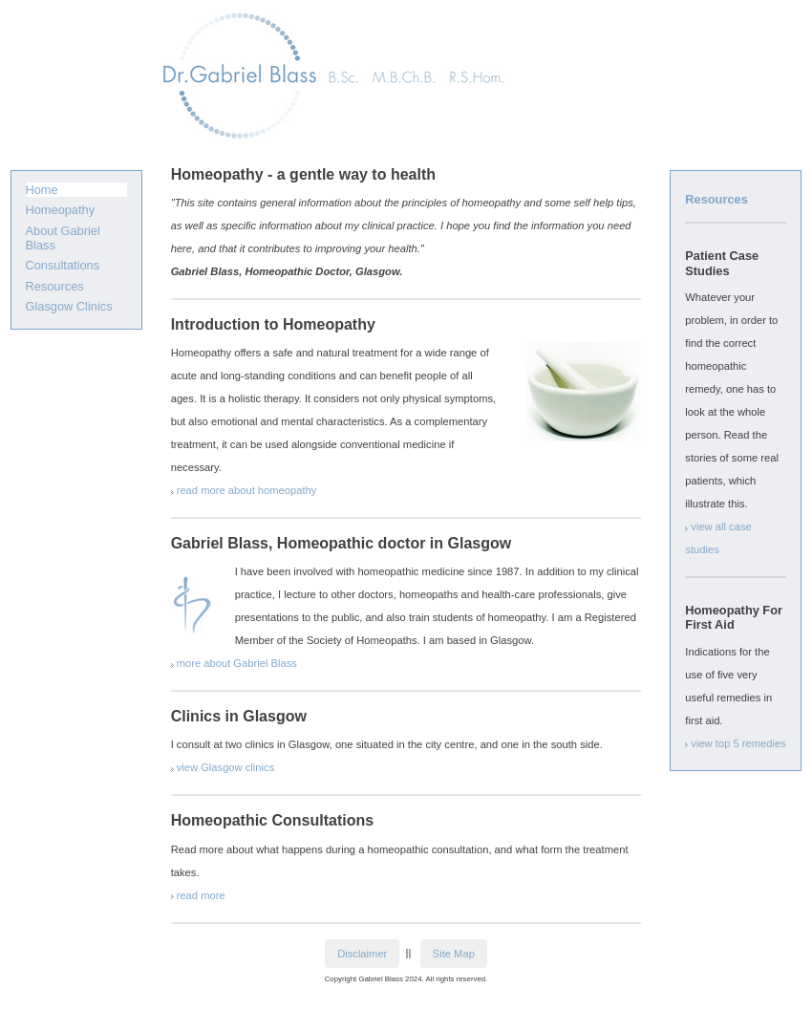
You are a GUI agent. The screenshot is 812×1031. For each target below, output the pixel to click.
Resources (55, 286)
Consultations (63, 265)
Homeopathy (61, 210)
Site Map (454, 953)
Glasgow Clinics (69, 306)
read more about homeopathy (247, 490)
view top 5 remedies (738, 743)
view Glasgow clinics (226, 767)
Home (42, 190)
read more (201, 895)
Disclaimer (362, 953)
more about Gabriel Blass (237, 663)
